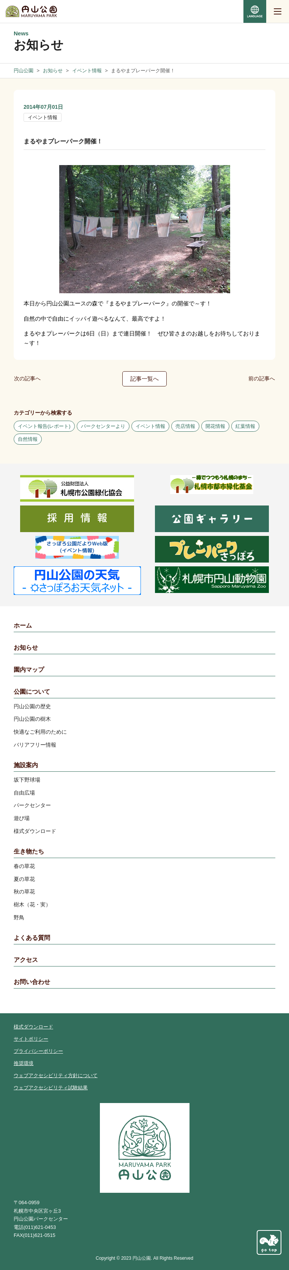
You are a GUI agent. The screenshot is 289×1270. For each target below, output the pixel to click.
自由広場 (24, 793)
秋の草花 (24, 892)
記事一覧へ (144, 378)
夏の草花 (24, 879)
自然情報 (28, 439)
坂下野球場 (27, 780)
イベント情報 (42, 117)
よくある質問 (32, 938)
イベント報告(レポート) (44, 426)
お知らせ (26, 647)
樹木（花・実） (32, 904)
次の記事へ (27, 378)
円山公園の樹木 (32, 719)
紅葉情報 (245, 426)
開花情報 (215, 426)
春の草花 (24, 866)
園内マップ (29, 669)
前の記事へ (261, 378)
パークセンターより (103, 426)
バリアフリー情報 (35, 745)
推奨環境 (23, 1063)
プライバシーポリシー (38, 1051)
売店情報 (185, 426)
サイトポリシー (31, 1039)
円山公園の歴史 (32, 706)
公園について (32, 691)
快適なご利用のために (40, 732)
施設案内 (26, 765)
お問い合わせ (32, 982)
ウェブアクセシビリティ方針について (56, 1075)
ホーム (23, 625)
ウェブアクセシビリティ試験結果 (51, 1087)
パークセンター (32, 805)
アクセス (26, 960)
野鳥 (19, 917)
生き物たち (29, 851)
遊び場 (22, 818)
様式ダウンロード (35, 831)
